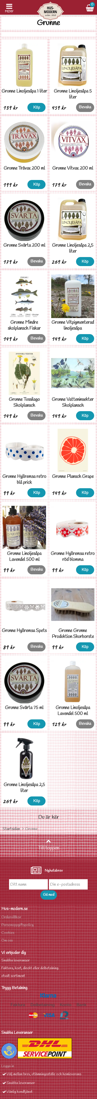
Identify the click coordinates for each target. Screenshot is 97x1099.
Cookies (7, 932)
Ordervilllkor (11, 917)
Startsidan (11, 829)
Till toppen (48, 845)
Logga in (7, 1066)
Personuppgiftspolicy (17, 925)
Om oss (7, 940)
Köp (36, 107)
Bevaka (85, 107)
